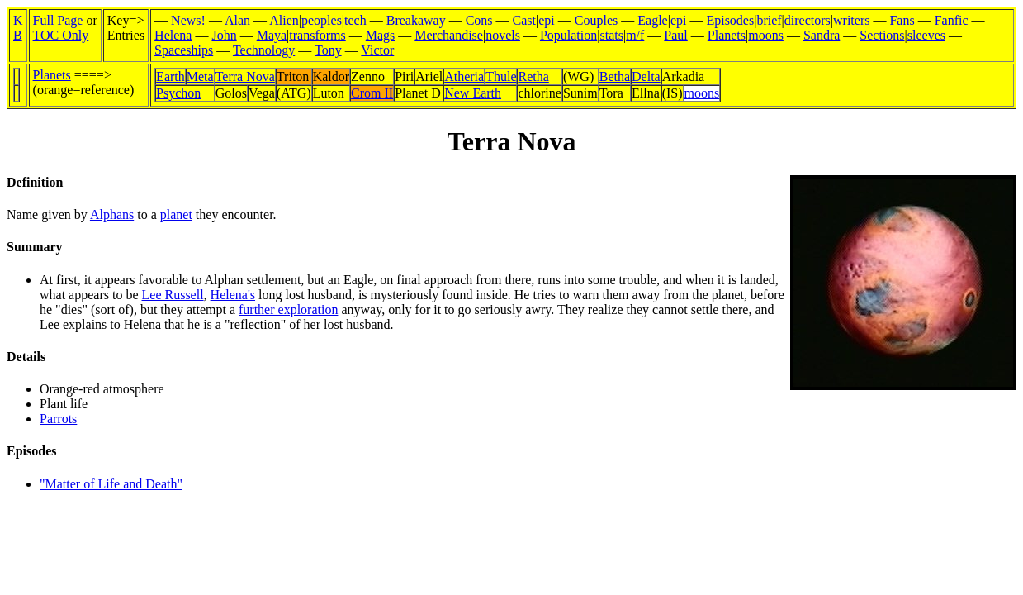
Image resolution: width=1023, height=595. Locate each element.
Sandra (821, 35)
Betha (614, 76)
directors (807, 20)
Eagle (652, 20)
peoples (321, 20)
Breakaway (416, 20)
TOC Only (61, 35)
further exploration (288, 309)
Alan (237, 20)
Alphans (112, 214)
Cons (479, 20)
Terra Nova (245, 76)
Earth (170, 76)
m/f (635, 35)
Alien (284, 20)
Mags (380, 35)
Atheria (464, 76)
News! (188, 20)
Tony (328, 50)
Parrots (58, 419)
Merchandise (448, 35)
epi (546, 20)
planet (176, 214)
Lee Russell (173, 295)
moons (766, 35)
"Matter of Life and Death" (111, 484)
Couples (596, 20)
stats (611, 35)
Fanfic (952, 20)
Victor (377, 50)
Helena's (233, 295)
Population (568, 35)
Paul (675, 35)
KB (18, 27)
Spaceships (183, 50)
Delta (646, 76)
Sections (882, 35)
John (223, 35)
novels (502, 35)
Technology (264, 50)
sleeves (926, 35)
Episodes (730, 20)
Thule (500, 76)
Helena (173, 35)
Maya (272, 35)
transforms (317, 35)
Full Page (58, 20)
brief (768, 20)
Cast (524, 20)
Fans (901, 20)
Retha (533, 76)
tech (355, 20)
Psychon (178, 93)
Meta (200, 76)
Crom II (372, 93)
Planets (727, 35)
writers (851, 20)
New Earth (472, 93)
